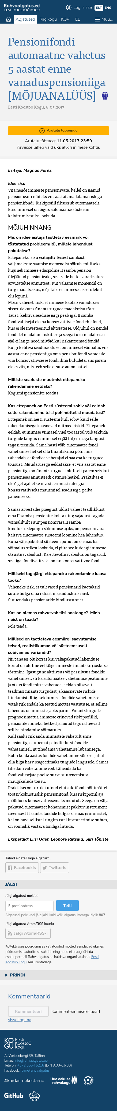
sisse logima (19, 1020)
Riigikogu (48, 19)
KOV (65, 19)
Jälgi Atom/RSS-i (31, 933)
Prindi (17, 975)
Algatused (25, 19)
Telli (67, 906)
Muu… (107, 19)
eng (108, 8)
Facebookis (25, 868)
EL (77, 19)
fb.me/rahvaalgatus (35, 1070)
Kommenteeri (28, 1012)
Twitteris (57, 868)
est (99, 8)
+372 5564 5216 (30, 1065)
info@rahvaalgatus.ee (31, 1060)
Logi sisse (82, 7)
